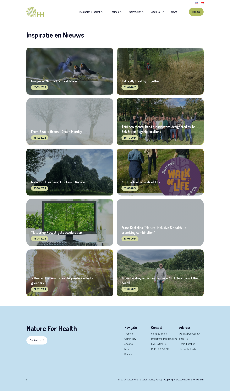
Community (135, 12)
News (174, 12)
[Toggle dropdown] (102, 12)
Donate (196, 11)
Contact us (37, 340)
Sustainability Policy (151, 379)
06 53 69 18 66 (159, 333)
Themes (114, 12)
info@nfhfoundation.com (164, 338)
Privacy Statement (128, 379)
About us (155, 12)
